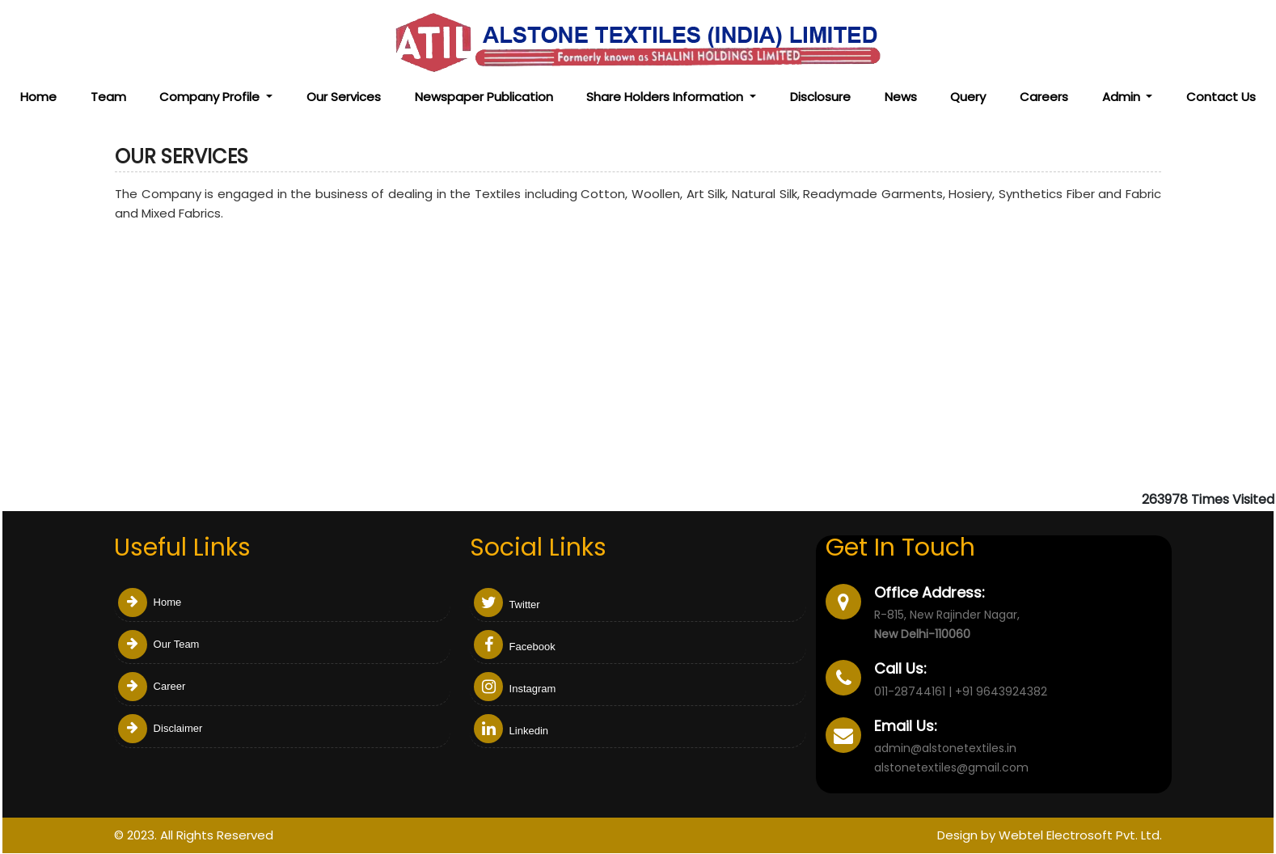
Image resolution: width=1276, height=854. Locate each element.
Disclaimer (160, 728)
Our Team (158, 644)
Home (38, 96)
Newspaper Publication (484, 96)
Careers (1044, 96)
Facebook (515, 646)
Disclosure (820, 96)
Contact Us (1221, 96)
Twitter (507, 604)
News (901, 96)
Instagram (515, 689)
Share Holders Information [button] (666, 96)
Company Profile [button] (211, 96)
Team (108, 96)
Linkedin (511, 731)
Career (151, 686)
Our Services (343, 96)
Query (968, 96)
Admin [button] (1122, 96)
